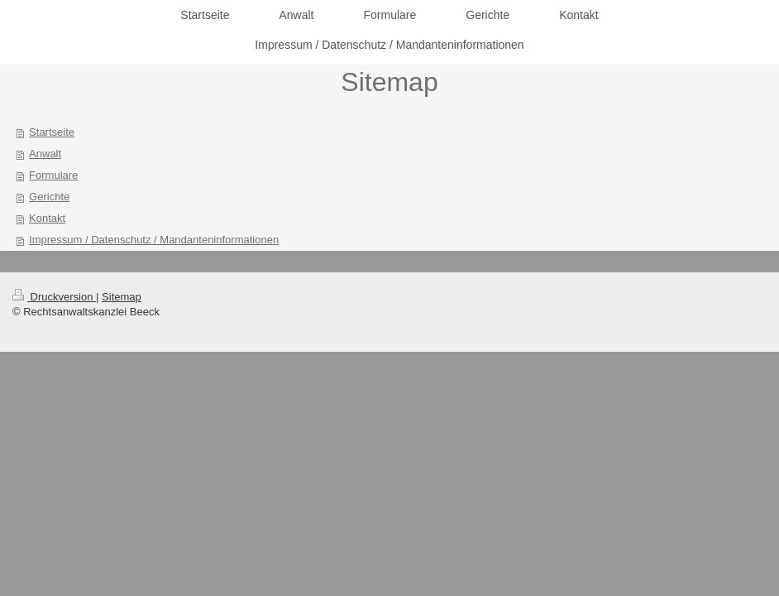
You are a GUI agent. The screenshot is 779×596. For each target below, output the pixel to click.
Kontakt (47, 218)
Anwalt (45, 153)
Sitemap (121, 297)
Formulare (53, 175)
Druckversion (54, 297)
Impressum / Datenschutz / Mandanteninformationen (154, 239)
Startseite (51, 132)
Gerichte (49, 196)
